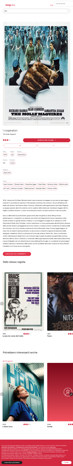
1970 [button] (5, 155)
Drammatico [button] (22, 155)
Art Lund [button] (6, 188)
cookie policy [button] (52, 447)
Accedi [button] (62, 5)
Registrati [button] (53, 5)
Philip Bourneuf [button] (29, 188)
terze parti (26, 448)
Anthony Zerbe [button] (52, 184)
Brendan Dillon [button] (41, 188)
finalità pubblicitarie (32, 452)
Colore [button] (12, 163)
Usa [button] (12, 155)
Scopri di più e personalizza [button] (11, 462)
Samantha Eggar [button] (31, 184)
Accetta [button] (66, 462)
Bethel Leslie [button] (63, 184)
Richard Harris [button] (19, 184)
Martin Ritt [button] (7, 173)
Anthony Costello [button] (16, 188)
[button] (46, 140)
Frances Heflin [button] (52, 188)
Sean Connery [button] (8, 184)
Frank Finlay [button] (42, 184)
